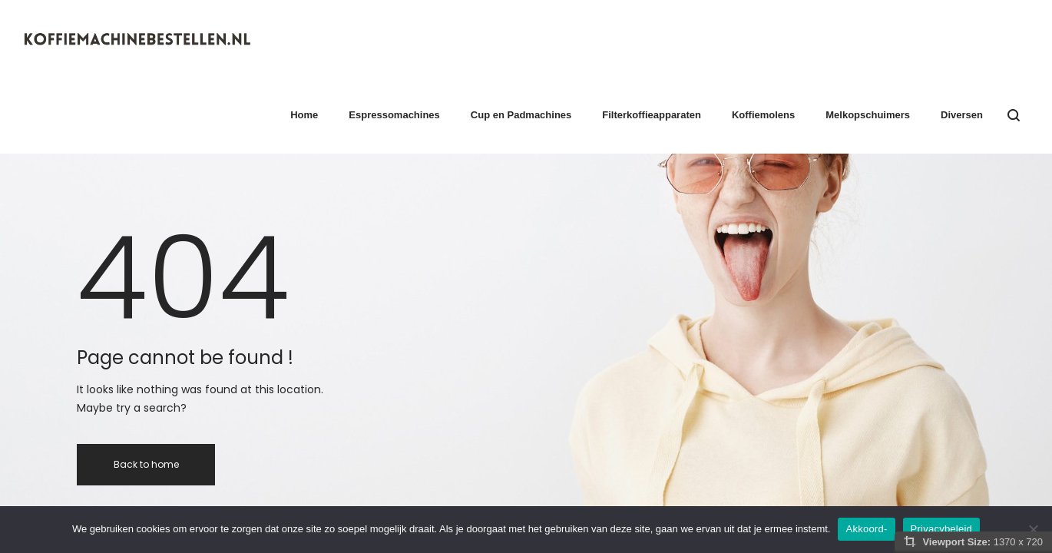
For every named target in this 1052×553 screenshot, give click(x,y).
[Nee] (1032, 529)
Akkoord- (866, 529)
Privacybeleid (942, 529)
